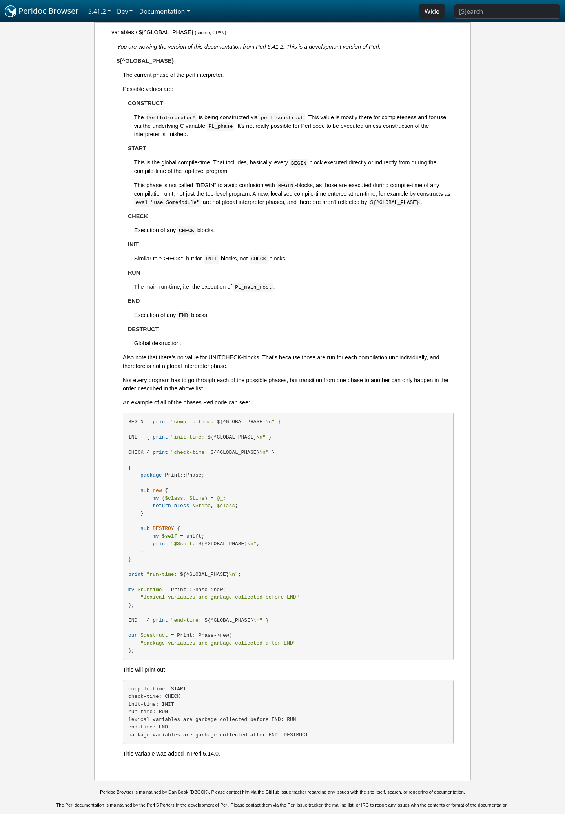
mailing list (343, 805)
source (203, 32)
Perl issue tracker (305, 805)
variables (122, 32)
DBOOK (199, 792)
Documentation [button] (162, 11)
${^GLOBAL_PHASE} (166, 32)
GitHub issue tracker (285, 792)
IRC (365, 805)
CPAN (218, 32)
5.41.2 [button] (97, 11)
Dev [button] (122, 11)
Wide (432, 11)
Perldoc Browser (42, 11)
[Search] (507, 11)
